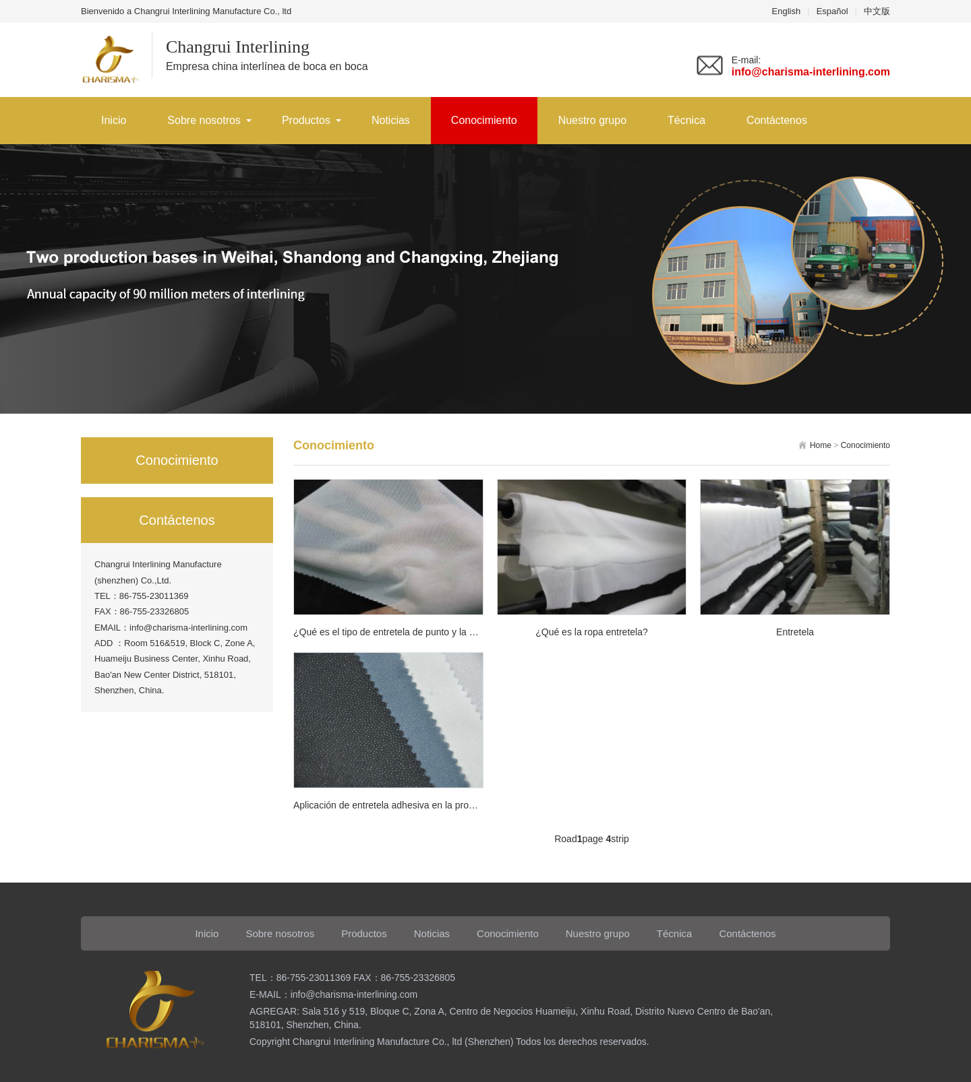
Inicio (113, 120)
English (786, 11)
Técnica (686, 120)
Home (820, 445)
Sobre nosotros (204, 120)
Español (832, 11)
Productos (306, 120)
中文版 (877, 11)
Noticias (391, 120)
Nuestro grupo (592, 120)
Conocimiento (484, 120)
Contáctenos (776, 120)
